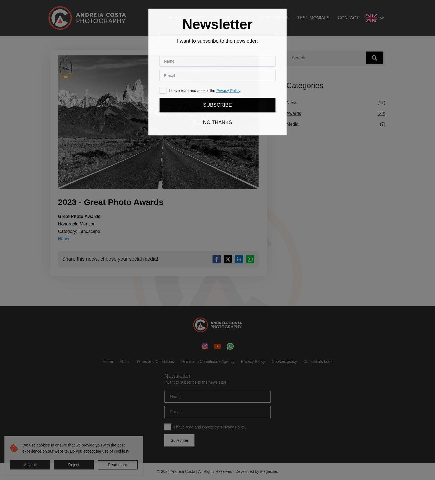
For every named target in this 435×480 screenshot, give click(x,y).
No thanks (217, 122)
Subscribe (217, 105)
